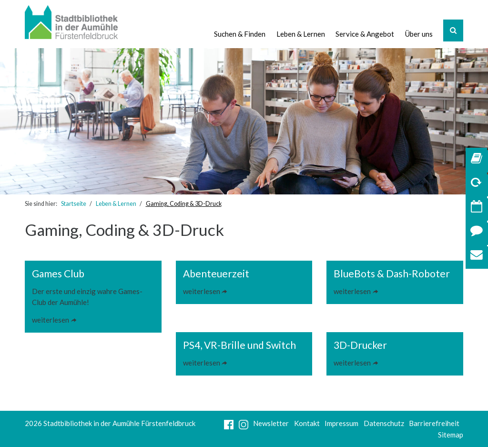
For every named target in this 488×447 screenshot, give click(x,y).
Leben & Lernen (300, 34)
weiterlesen (50, 319)
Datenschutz (384, 423)
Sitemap (450, 434)
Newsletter (271, 423)
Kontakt (307, 423)
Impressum (341, 423)
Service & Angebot (365, 34)
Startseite (73, 203)
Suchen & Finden (239, 34)
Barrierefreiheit (434, 423)
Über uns (419, 34)
